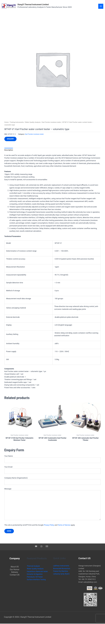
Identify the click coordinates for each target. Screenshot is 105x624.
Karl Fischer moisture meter (51, 123)
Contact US (14, 575)
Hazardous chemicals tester (37, 572)
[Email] (47, 547)
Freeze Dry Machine (60, 572)
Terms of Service (64, 525)
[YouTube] (36, 547)
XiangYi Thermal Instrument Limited (34, 4)
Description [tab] (8, 150)
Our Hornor (14, 570)
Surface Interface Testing (36, 580)
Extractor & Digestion (35, 574)
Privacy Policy (49, 525)
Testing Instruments (17, 123)
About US (15, 567)
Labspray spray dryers (61, 574)
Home (6, 123)
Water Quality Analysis (32, 123)
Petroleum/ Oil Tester (35, 577)
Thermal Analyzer (33, 566)
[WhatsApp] (41, 547)
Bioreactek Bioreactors (61, 569)
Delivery (14, 572)
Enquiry (10, 139)
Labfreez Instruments (61, 566)
